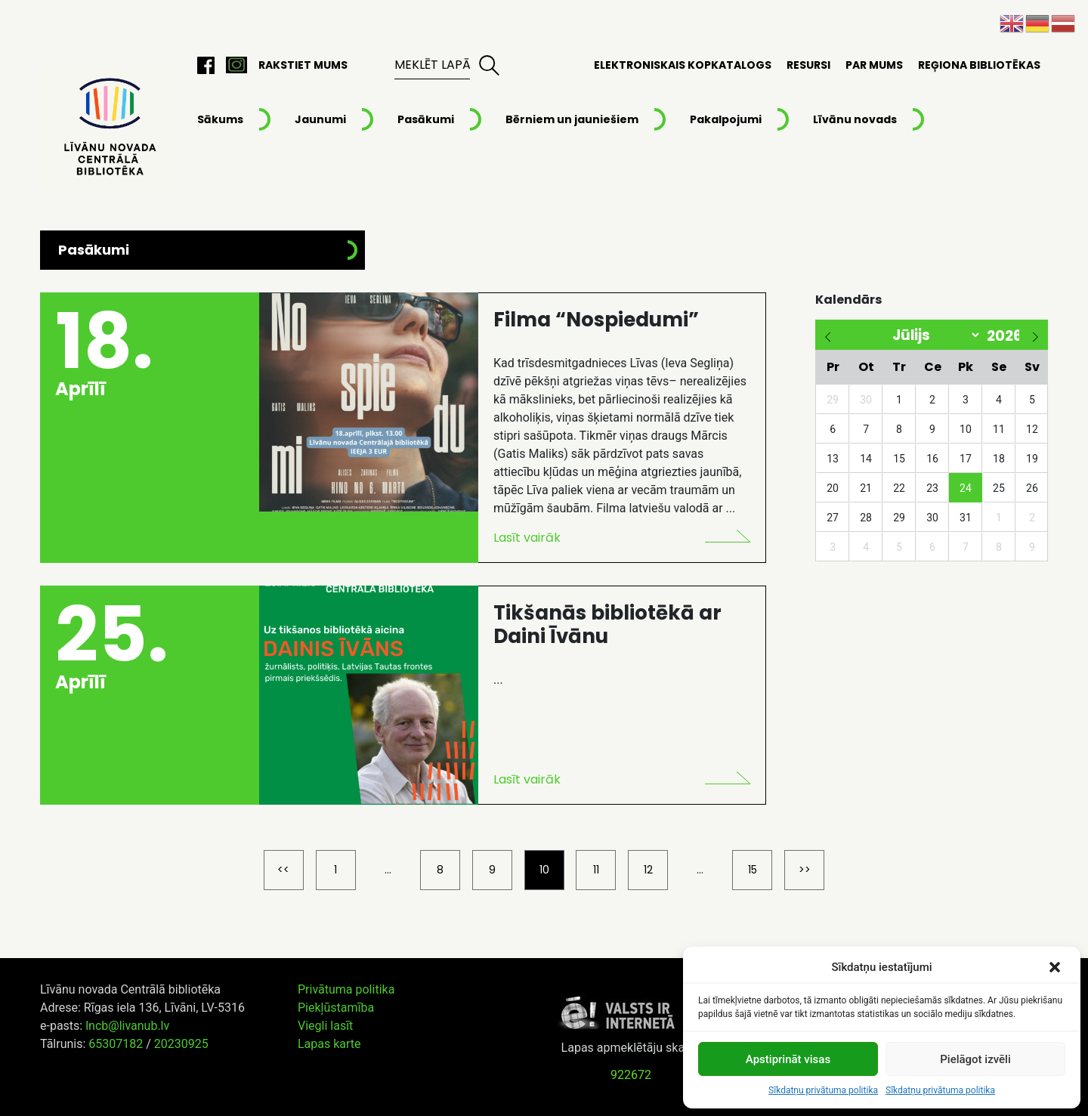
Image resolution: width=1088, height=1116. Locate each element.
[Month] (913, 334)
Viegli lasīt (325, 1026)
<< (283, 869)
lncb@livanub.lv (127, 1026)
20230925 (181, 1044)
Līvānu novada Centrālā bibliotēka (108, 127)
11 (596, 869)
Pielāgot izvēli (975, 1059)
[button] (1056, 967)
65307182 (115, 1044)
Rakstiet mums (303, 65)
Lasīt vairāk (527, 537)
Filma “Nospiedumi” (596, 319)
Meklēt (489, 65)
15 (752, 869)
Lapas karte (329, 1044)
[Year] (999, 336)
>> (805, 869)
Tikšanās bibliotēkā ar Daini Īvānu (607, 624)
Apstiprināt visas (788, 1059)
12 (648, 869)
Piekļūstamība (336, 1007)
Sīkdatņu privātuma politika (823, 1090)
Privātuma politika (346, 989)
